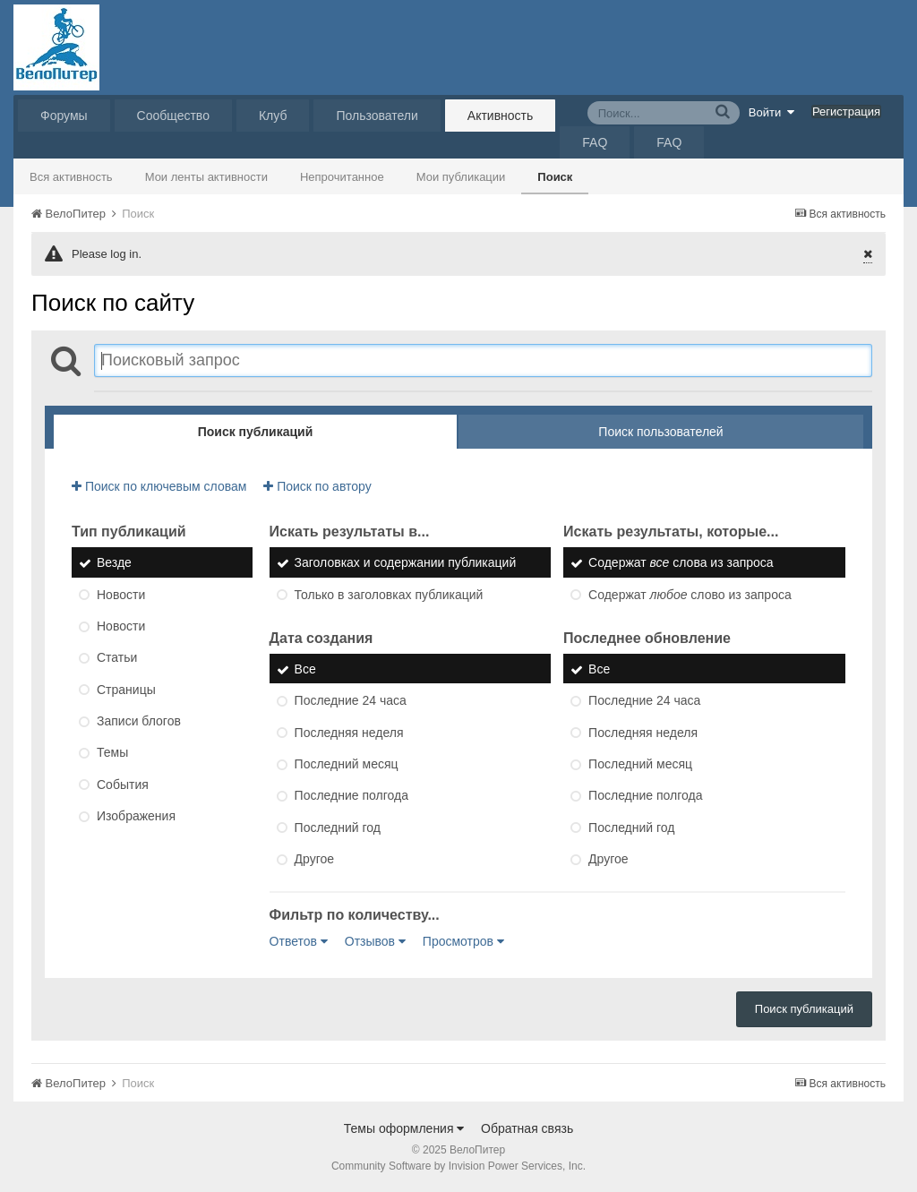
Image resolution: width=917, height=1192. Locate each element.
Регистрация (846, 111)
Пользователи (376, 115)
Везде (114, 563)
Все (305, 669)
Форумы (64, 115)
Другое (314, 859)
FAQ (594, 142)
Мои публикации (461, 177)
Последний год (338, 827)
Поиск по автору (317, 486)
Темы (112, 753)
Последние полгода (351, 796)
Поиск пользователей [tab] (660, 431)
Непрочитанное (342, 177)
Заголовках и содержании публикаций (406, 563)
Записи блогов (139, 721)
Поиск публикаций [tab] (255, 431)
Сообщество (173, 115)
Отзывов (375, 941)
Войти (772, 112)
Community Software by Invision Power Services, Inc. (458, 1166)
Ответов (299, 941)
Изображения (136, 816)
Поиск (554, 177)
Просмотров (463, 941)
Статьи (117, 658)
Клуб (273, 115)
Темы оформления (404, 1128)
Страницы (126, 689)
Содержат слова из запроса (681, 563)
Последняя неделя (349, 732)
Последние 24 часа (351, 701)
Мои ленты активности (206, 177)
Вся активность (71, 177)
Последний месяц (347, 764)
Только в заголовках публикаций (389, 594)
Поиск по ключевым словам (159, 486)
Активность (500, 115)
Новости (121, 594)
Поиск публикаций (804, 1009)
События (123, 784)
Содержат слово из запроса (690, 594)
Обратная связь (527, 1128)
